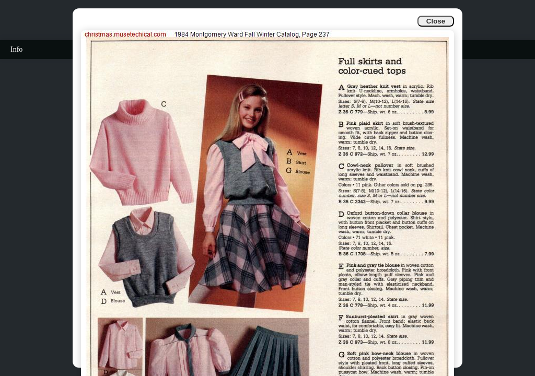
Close (435, 21)
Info (16, 49)
